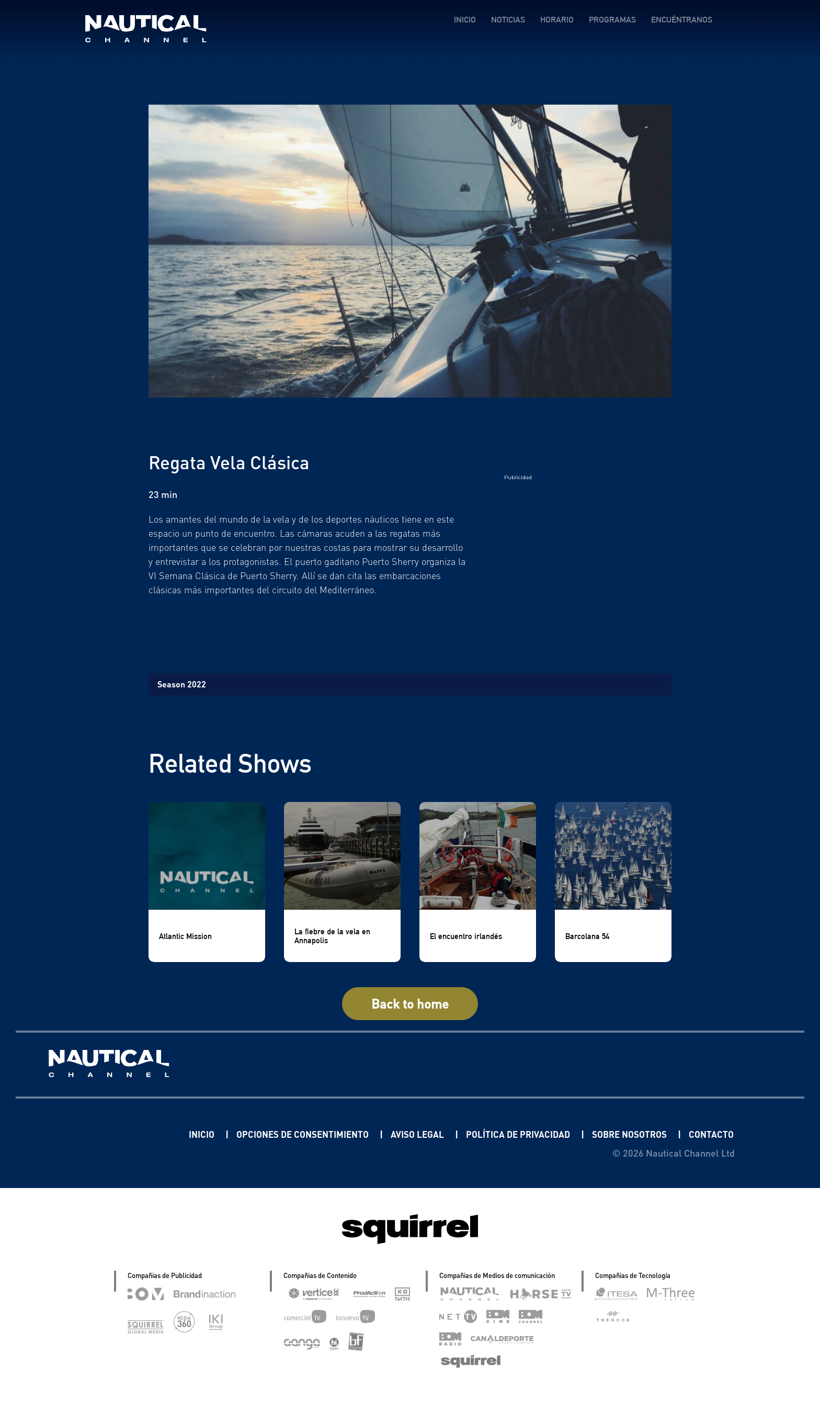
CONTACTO (710, 1134)
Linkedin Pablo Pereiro (96, 1134)
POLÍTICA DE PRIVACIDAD (507, 1134)
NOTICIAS (508, 20)
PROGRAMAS (611, 20)
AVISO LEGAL (402, 1134)
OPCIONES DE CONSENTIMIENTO (281, 1134)
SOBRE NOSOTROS (624, 1134)
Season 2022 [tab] (181, 684)
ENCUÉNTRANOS (681, 20)
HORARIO (556, 20)
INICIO (464, 20)
